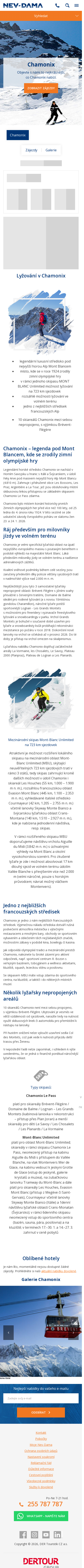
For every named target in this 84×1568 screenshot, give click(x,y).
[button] (73, 1332)
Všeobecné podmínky (41, 1481)
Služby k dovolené (41, 1487)
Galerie (51, 150)
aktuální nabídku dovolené (58, 1271)
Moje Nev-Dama (41, 1445)
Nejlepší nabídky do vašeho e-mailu (40, 1388)
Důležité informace (41, 1469)
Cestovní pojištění (41, 1475)
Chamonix (18, 135)
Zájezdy (31, 150)
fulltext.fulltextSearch (67, 5)
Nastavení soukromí (41, 1457)
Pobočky (41, 1439)
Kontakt (41, 1433)
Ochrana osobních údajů (40, 1451)
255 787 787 (57, 5)
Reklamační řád (41, 1463)
